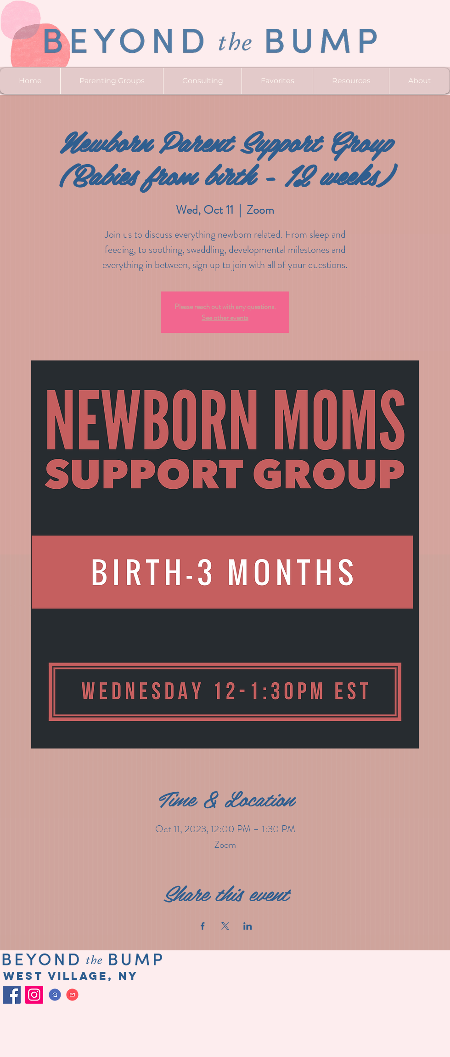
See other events (225, 317)
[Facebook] (12, 995)
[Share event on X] (225, 926)
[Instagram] (34, 995)
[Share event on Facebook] (202, 926)
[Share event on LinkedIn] (247, 926)
